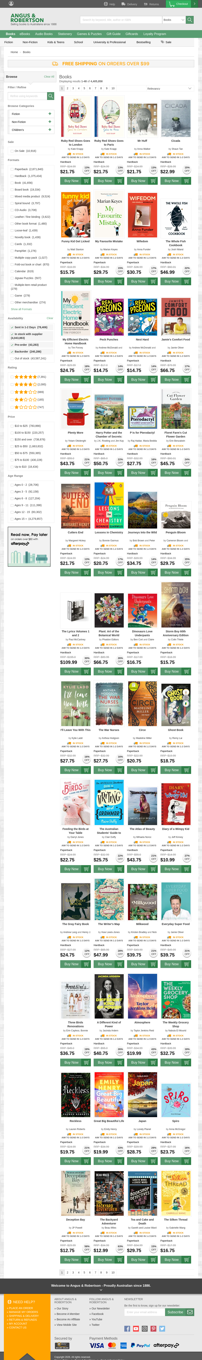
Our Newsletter (101, 1308)
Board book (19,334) (25, 189)
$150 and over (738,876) (28, 439)
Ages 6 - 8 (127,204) (25, 498)
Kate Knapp (77, 149)
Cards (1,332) (21, 244)
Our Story (62, 1308)
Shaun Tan (177, 149)
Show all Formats (21, 309)
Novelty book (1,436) (26, 237)
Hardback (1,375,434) (26, 176)
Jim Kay (119, 440)
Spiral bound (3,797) (25, 203)
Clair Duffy (110, 837)
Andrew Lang (70, 932)
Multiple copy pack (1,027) (29, 257)
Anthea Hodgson (110, 738)
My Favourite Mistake (109, 241)
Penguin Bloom (176, 532)
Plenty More (75, 432)
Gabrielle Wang (177, 1227)
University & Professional (109, 42)
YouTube (96, 1319)
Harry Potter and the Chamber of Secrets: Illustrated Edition (109, 436)
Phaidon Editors (110, 639)
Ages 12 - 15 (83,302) (26, 512)
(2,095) (28, 384)
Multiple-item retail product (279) (29, 286)
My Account (18, 1323)
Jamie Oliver (177, 347)
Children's (18, 129)
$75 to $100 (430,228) (26, 459)
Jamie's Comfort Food (175, 339)
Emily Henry (110, 1129)
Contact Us (18, 1327)
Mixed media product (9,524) (30, 196)
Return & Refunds (23, 1319)
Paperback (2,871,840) (27, 169)
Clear (50, 318)
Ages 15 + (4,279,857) (26, 518)
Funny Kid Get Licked (76, 241)
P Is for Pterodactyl (142, 432)
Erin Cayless (72, 1030)
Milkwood (142, 924)
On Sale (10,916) (23, 150)
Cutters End (75, 532)
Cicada (175, 140)
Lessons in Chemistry (109, 532)
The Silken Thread (175, 1219)
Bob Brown (138, 540)
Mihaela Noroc (143, 837)
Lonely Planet (144, 1129)
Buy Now (77, 181)
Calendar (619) (22, 271)
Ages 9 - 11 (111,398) (26, 505)
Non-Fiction (30, 42)
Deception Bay (75, 1219)
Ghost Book (175, 730)
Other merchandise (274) (28, 302)
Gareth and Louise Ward (144, 1227)
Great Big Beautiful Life (109, 1121)
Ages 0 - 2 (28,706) (25, 484)
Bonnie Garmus (110, 540)
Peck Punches (109, 339)
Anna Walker (143, 149)
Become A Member (68, 1313)
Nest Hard (142, 339)
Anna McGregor (177, 1129)
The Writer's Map (109, 924)
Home (14, 52)
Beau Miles (110, 1227)
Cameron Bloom (175, 540)
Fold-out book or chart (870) (30, 264)
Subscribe (181, 1312)
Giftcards (132, 34)
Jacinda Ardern (110, 1030)
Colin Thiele (177, 639)
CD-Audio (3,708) (24, 210)
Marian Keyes (110, 249)
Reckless (76, 1121)
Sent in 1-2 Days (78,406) (29, 327)
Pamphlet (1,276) (23, 250)
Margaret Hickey (77, 540)
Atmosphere (142, 1022)
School (78, 42)
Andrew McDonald (108, 347)
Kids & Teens (55, 42)
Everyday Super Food (176, 924)
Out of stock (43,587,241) (28, 358)
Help (109, 4)
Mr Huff (142, 140)
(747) (27, 407)
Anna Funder (144, 249)
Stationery (65, 34)
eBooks (25, 34)
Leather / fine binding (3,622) (30, 216)
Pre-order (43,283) (25, 344)
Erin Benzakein (177, 440)
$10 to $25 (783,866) (26, 425)
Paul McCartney (77, 639)
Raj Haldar (136, 440)
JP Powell (77, 1227)
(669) (27, 392)
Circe (142, 730)
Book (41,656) (22, 182)
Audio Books (44, 34)
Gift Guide (114, 34)
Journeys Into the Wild (142, 532)
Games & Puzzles (89, 34)
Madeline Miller (144, 738)
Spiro (175, 1121)
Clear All (49, 76)
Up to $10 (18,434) (24, 466)
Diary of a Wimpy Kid (175, 829)
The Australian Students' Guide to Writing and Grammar (109, 832)
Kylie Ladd (77, 738)
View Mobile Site (67, 1324)
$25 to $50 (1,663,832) (27, 446)
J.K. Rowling (103, 440)
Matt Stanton (77, 249)
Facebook (98, 1313)
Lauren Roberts (77, 1129)
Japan (142, 1121)
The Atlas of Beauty (142, 829)
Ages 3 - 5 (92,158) (25, 491)
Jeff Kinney (177, 837)
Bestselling (144, 42)
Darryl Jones (77, 837)
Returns (151, 4)
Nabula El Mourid (177, 1030)
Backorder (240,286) (26, 351)
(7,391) (28, 377)
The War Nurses (109, 730)
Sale (166, 42)
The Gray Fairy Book (75, 924)
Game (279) (20, 295)
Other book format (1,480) (29, 223)
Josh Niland (177, 249)
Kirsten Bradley (139, 932)
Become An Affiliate (68, 1319)
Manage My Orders (23, 1312)
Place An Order (21, 1308)
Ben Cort (138, 639)
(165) (27, 400)
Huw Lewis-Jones (110, 932)
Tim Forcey (77, 347)
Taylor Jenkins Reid (144, 1030)
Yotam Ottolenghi (77, 440)
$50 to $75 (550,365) (26, 453)
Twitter (95, 1324)
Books (10, 34)
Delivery (129, 4)
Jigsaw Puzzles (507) (26, 278)
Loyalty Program (155, 34)
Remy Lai (177, 738)
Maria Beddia (150, 440)
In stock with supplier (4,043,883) (27, 336)
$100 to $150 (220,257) (27, 432)
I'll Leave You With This (76, 730)
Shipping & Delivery (24, 1315)
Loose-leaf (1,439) (24, 230)
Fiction (8, 42)
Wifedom (142, 241)
